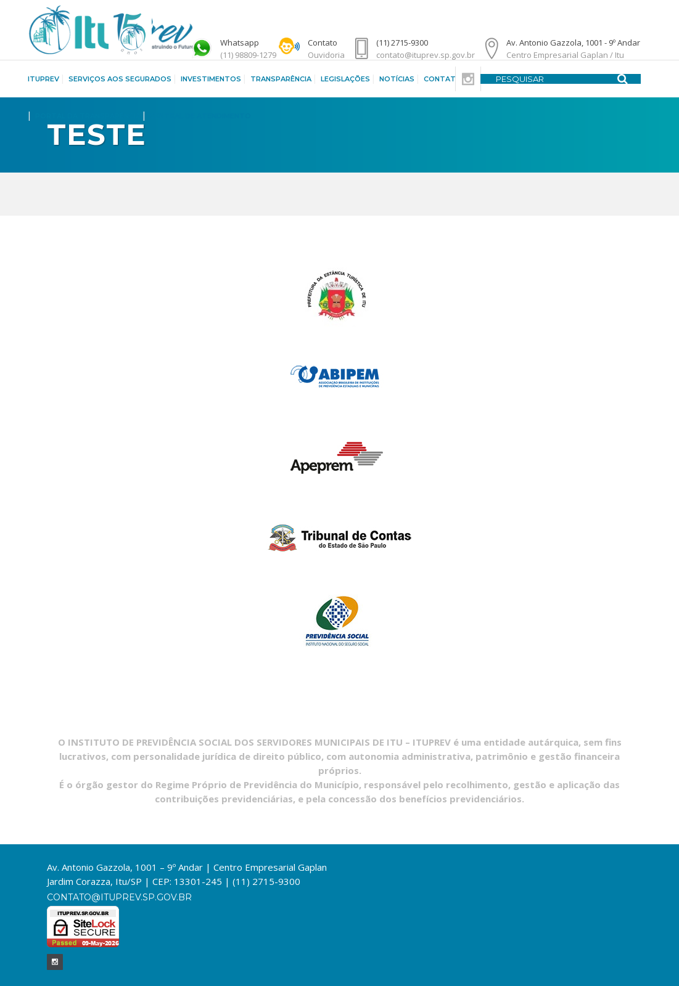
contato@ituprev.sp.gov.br (119, 897)
